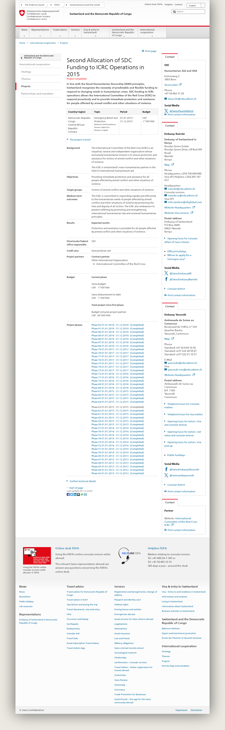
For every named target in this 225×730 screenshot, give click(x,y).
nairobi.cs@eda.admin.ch (183, 195)
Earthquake (73, 624)
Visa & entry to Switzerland (96, 33)
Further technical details (82, 481)
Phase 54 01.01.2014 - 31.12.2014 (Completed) (118, 438)
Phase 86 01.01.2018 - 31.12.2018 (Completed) (118, 346)
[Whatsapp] (82, 494)
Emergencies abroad (124, 614)
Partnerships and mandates (175, 666)
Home (22, 43)
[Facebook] (68, 494)
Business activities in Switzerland (178, 611)
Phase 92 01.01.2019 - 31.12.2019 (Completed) (118, 325)
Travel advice (60, 33)
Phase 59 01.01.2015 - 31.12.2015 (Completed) (118, 421)
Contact (168, 56)
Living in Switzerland (172, 601)
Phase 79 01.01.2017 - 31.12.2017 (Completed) (118, 349)
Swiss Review (121, 680)
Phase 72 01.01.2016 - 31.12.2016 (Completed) (118, 374)
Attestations (120, 628)
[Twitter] (72, 494)
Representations (40, 33)
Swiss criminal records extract (129, 648)
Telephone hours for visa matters (185, 414)
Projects (166, 661)
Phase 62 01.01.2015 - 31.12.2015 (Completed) (118, 410)
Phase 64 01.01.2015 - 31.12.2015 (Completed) (118, 402)
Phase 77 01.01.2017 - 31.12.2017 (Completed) (118, 356)
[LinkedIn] (75, 494)
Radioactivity (73, 628)
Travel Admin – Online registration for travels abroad (133, 669)
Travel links (72, 638)
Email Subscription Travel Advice (83, 643)
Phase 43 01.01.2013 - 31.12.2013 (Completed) (118, 473)
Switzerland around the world (85, 5)
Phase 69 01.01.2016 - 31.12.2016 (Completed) (118, 384)
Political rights (121, 604)
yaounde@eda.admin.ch (182, 362)
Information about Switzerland (177, 606)
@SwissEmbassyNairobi (183, 279)
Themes (166, 656)
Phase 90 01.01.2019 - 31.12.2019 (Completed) (118, 332)
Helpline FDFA (157, 548)
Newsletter (25, 596)
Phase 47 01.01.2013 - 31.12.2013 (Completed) (118, 459)
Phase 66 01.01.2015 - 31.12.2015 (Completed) (118, 395)
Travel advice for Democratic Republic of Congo (87, 593)
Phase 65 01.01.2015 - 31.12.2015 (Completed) (118, 398)
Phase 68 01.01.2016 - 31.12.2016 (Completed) (118, 388)
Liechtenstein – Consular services (130, 662)
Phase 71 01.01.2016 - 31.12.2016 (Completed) (118, 377)
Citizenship (119, 685)
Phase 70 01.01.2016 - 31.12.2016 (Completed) (118, 381)
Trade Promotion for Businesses (130, 694)
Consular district (176, 288)
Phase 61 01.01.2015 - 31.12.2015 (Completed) (118, 414)
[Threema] (78, 494)
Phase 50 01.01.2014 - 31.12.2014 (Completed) (118, 452)
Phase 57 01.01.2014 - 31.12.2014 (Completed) (118, 428)
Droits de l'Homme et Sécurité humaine (181, 638)
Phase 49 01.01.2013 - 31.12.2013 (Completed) (118, 456)
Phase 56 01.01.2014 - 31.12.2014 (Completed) (118, 431)
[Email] (85, 494)
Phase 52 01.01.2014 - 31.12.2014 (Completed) (118, 445)
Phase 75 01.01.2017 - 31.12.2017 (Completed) (118, 363)
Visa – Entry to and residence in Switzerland (183, 592)
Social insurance (122, 633)
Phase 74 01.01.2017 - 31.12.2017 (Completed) (118, 367)
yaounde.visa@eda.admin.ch (185, 369)
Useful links (120, 675)
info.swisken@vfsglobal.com (185, 202)
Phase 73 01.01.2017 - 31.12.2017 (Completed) (118, 370)
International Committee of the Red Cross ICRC (180, 521)
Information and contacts (174, 596)
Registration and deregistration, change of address (135, 593)
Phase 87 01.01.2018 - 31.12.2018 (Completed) (118, 342)
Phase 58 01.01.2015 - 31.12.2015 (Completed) (118, 424)
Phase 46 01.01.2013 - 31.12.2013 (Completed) (118, 463)
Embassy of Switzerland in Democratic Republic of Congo (38, 621)
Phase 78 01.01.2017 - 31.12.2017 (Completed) (118, 353)
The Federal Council (34, 5)
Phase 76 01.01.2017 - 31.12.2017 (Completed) (118, 360)
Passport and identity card (127, 599)
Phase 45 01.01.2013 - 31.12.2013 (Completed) (118, 466)
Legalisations (120, 624)
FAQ (69, 614)
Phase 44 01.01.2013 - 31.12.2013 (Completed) (118, 470)
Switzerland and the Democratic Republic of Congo (124, 33)
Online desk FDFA (67, 548)
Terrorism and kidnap (77, 619)
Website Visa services (178, 212)
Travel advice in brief (77, 599)
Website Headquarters (179, 207)
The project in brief (79, 139)
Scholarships (120, 657)
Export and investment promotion (179, 633)
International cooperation (152, 33)
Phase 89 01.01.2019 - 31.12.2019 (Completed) (118, 335)
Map (169, 164)
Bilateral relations (171, 628)
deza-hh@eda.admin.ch (182, 98)
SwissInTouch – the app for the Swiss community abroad (132, 701)
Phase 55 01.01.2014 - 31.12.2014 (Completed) (118, 435)
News (24, 33)
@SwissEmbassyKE (181, 273)
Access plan (172, 84)
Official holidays (176, 251)
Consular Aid (73, 633)
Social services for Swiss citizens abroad (133, 619)
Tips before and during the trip (82, 604)
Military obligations (124, 643)
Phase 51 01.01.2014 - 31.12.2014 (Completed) (118, 449)
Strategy (166, 651)
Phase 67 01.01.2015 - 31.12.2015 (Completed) (118, 391)
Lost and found (121, 638)
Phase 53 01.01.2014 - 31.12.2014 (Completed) (118, 442)
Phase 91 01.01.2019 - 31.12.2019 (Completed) (118, 328)
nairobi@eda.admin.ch (181, 188)
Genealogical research (125, 652)
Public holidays (176, 455)
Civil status (119, 689)
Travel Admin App (76, 648)
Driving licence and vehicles (127, 609)
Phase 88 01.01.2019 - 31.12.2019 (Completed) (118, 339)
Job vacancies (26, 606)
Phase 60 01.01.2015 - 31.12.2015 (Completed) (118, 417)
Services (75, 33)
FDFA (57, 5)
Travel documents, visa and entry (83, 609)
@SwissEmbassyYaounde (184, 469)
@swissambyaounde (182, 475)
